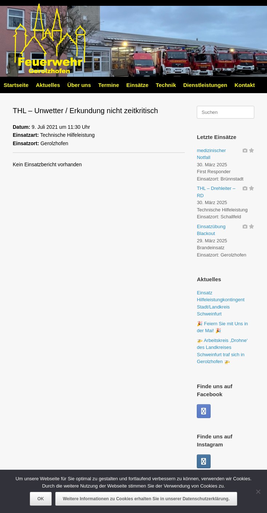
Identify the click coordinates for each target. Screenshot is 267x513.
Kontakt (245, 85)
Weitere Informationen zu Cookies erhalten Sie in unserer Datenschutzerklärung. (146, 498)
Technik (166, 85)
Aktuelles (48, 85)
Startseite (16, 85)
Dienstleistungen (205, 85)
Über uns (79, 85)
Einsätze (137, 85)
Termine (108, 85)
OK (40, 498)
